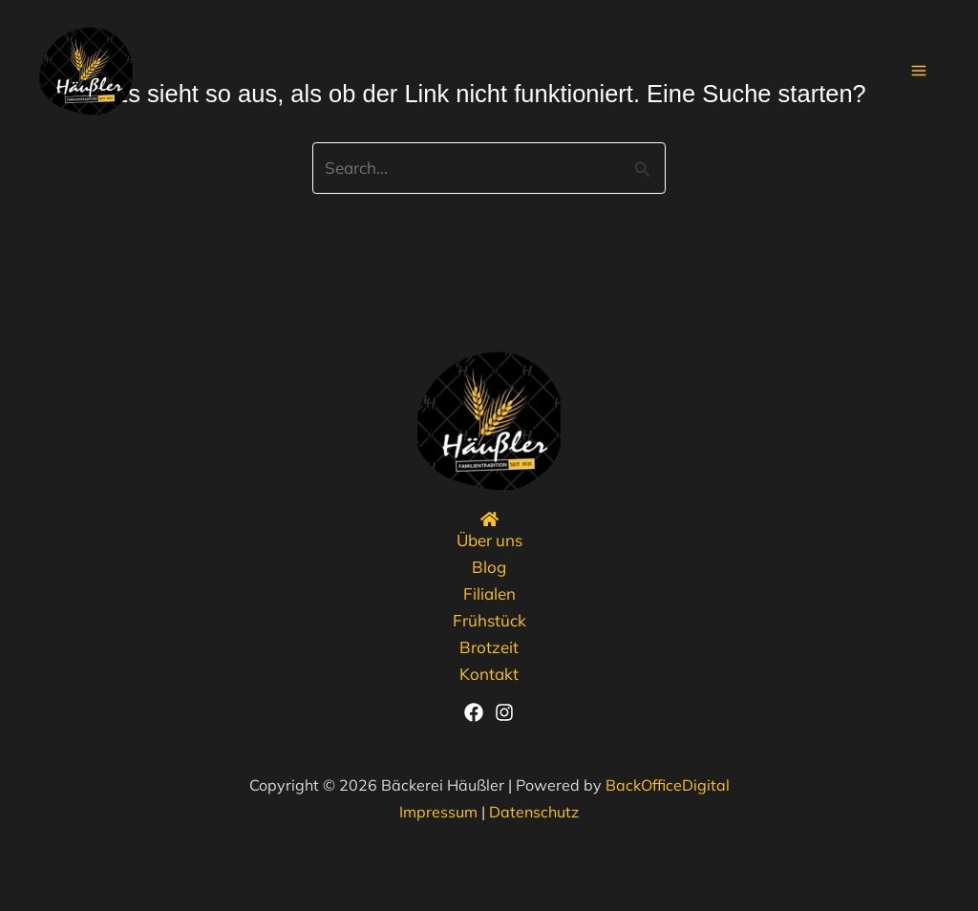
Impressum (438, 811)
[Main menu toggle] (920, 72)
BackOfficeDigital (668, 784)
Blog (489, 567)
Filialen (489, 593)
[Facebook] (473, 712)
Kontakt (489, 674)
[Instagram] (504, 712)
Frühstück (489, 620)
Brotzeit (489, 647)
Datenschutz (534, 811)
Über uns (489, 540)
